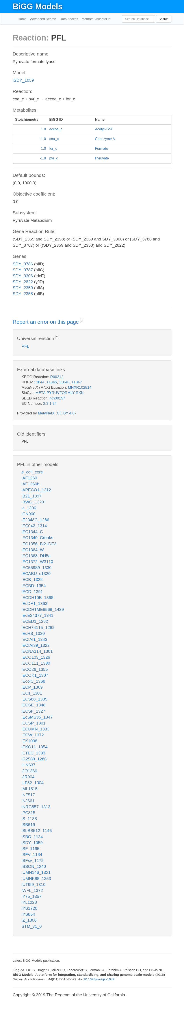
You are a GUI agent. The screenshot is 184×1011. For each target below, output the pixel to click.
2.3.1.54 (50, 403)
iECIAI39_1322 (36, 645)
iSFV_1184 (32, 854)
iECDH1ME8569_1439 (43, 609)
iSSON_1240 (34, 866)
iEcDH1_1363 (34, 603)
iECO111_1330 (36, 663)
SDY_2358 (23, 293)
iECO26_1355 (35, 669)
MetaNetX (46, 413)
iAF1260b (30, 484)
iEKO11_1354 (35, 747)
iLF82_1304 (33, 782)
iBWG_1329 (33, 502)
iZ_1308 (29, 920)
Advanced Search (43, 19)
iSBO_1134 (32, 836)
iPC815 (28, 812)
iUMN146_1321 (36, 872)
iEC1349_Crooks (37, 537)
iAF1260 (29, 478)
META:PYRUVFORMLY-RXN (59, 393)
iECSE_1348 (34, 705)
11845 (51, 382)
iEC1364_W (33, 549)
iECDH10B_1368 (38, 597)
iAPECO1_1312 (36, 490)
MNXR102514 (79, 387)
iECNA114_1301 (37, 651)
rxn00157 (57, 398)
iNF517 (28, 795)
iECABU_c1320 (36, 573)
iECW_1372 (33, 735)
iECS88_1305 (34, 699)
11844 (39, 382)
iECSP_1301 (34, 723)
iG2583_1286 (34, 759)
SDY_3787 (23, 270)
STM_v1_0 (32, 926)
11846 (64, 382)
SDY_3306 (23, 276)
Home (22, 19)
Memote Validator (95, 19)
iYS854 (28, 914)
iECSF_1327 (33, 711)
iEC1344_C (32, 531)
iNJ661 (28, 800)
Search (163, 19)
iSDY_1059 (23, 80)
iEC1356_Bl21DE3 (39, 544)
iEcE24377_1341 (38, 615)
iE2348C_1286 (35, 520)
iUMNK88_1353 (36, 878)
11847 (76, 382)
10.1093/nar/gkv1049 (98, 979)
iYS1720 (29, 908)
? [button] (82, 320)
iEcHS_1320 (33, 633)
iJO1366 (29, 771)
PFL (25, 346)
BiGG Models (38, 6)
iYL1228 (29, 902)
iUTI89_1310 (34, 884)
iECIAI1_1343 (34, 639)
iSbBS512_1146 (37, 830)
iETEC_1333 (33, 753)
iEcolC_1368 (33, 681)
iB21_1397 (32, 496)
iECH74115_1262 (38, 627)
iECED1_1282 (35, 621)
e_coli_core (32, 472)
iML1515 (30, 788)
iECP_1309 (32, 687)
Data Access (69, 19)
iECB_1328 (32, 579)
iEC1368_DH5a (36, 555)
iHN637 (28, 765)
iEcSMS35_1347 (37, 717)
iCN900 (28, 514)
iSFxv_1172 (33, 860)
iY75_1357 (32, 896)
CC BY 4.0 (65, 413)
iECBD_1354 (34, 585)
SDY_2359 (23, 287)
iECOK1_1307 (35, 675)
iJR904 (28, 776)
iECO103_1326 (36, 657)
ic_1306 (29, 508)
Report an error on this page (46, 322)
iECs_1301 (32, 693)
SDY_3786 (23, 264)
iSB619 (28, 824)
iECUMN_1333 (36, 729)
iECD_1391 (32, 591)
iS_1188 (29, 818)
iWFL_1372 (32, 890)
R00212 (56, 377)
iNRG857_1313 (36, 806)
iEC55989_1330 (37, 567)
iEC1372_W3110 (37, 561)
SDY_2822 (23, 281)
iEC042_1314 (34, 525)
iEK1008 (29, 741)
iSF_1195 (30, 848)
